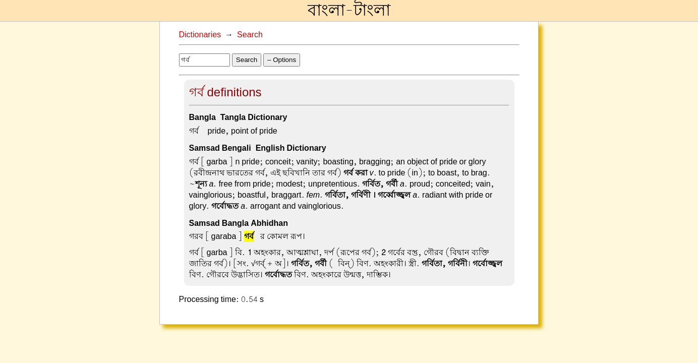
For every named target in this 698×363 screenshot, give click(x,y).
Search (250, 34)
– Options (281, 60)
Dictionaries (200, 34)
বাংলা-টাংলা (349, 10)
